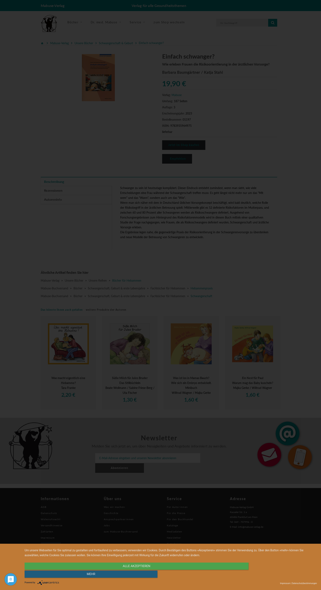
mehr (273, 575)
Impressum (285, 583)
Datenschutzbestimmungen (304, 583)
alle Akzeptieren (127, 575)
